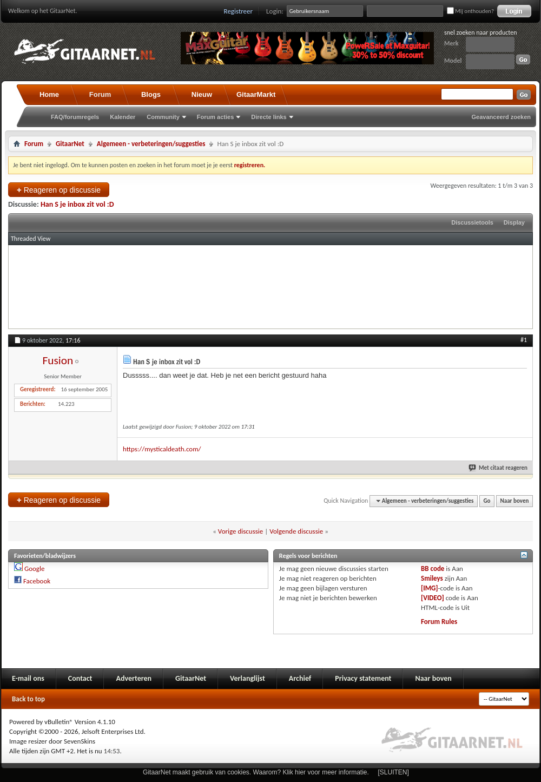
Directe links (268, 117)
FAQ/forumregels (75, 117)
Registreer (238, 11)
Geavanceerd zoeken (501, 117)
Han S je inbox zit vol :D (77, 204)
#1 (523, 340)
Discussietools (472, 222)
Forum (100, 94)
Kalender (122, 117)
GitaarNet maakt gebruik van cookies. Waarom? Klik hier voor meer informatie (255, 772)
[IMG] (429, 588)
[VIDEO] (432, 598)
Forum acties (215, 117)
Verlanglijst (247, 678)
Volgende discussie (296, 531)
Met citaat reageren (498, 467)
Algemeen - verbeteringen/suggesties (151, 144)
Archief (300, 678)
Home (49, 94)
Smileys (432, 578)
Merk (451, 43)
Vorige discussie (240, 531)
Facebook (36, 581)
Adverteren (133, 678)
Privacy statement (363, 678)
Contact (80, 678)
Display (514, 222)
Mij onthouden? (470, 11)
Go (487, 500)
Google (34, 568)
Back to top (28, 699)
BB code (432, 568)
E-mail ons (28, 678)
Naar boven (514, 500)
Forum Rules (439, 621)
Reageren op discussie (59, 189)
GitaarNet (70, 144)
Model (452, 60)
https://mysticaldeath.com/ (162, 449)
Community (163, 117)
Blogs (151, 94)
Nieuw (202, 94)
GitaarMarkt (255, 94)
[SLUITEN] (393, 772)
